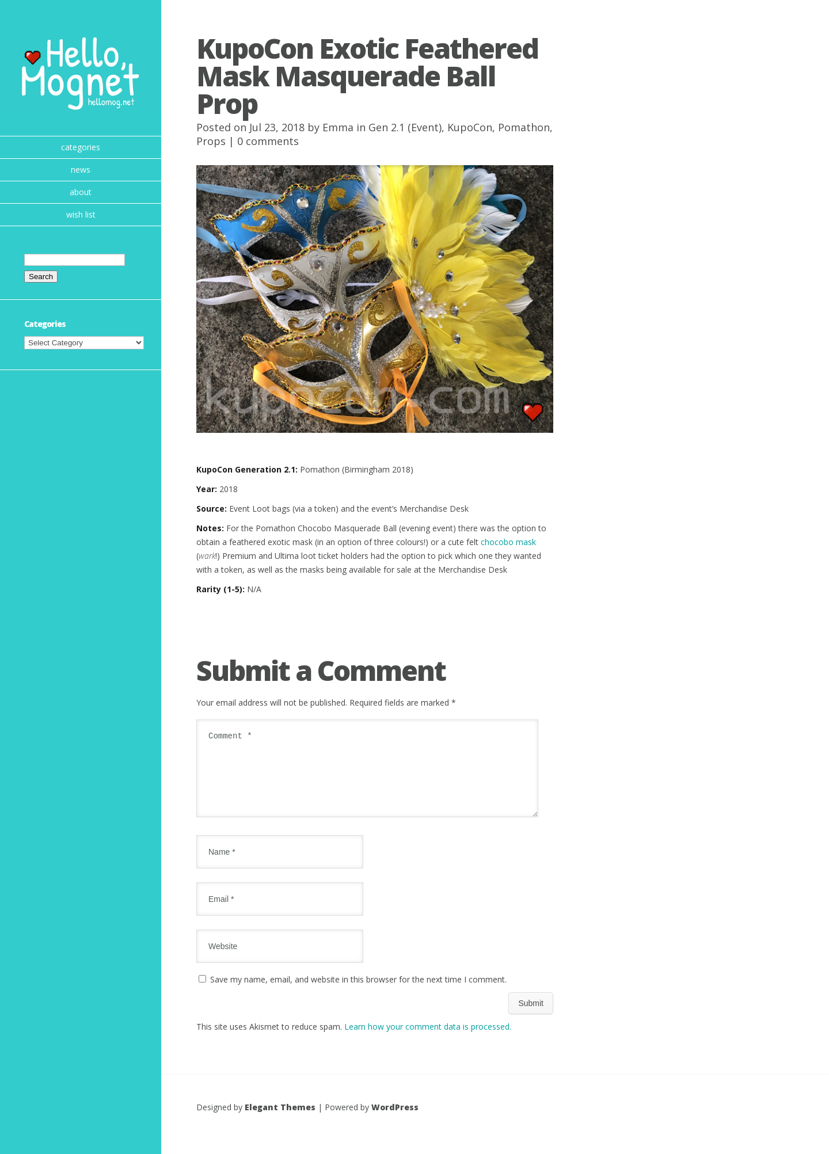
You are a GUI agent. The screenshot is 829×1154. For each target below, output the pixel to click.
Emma (337, 127)
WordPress (395, 1120)
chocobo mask (508, 541)
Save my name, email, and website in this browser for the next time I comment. (358, 993)
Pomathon (524, 127)
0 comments (268, 141)
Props (211, 141)
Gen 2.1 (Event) (405, 127)
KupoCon (469, 127)
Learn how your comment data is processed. (427, 1040)
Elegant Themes (280, 1120)
